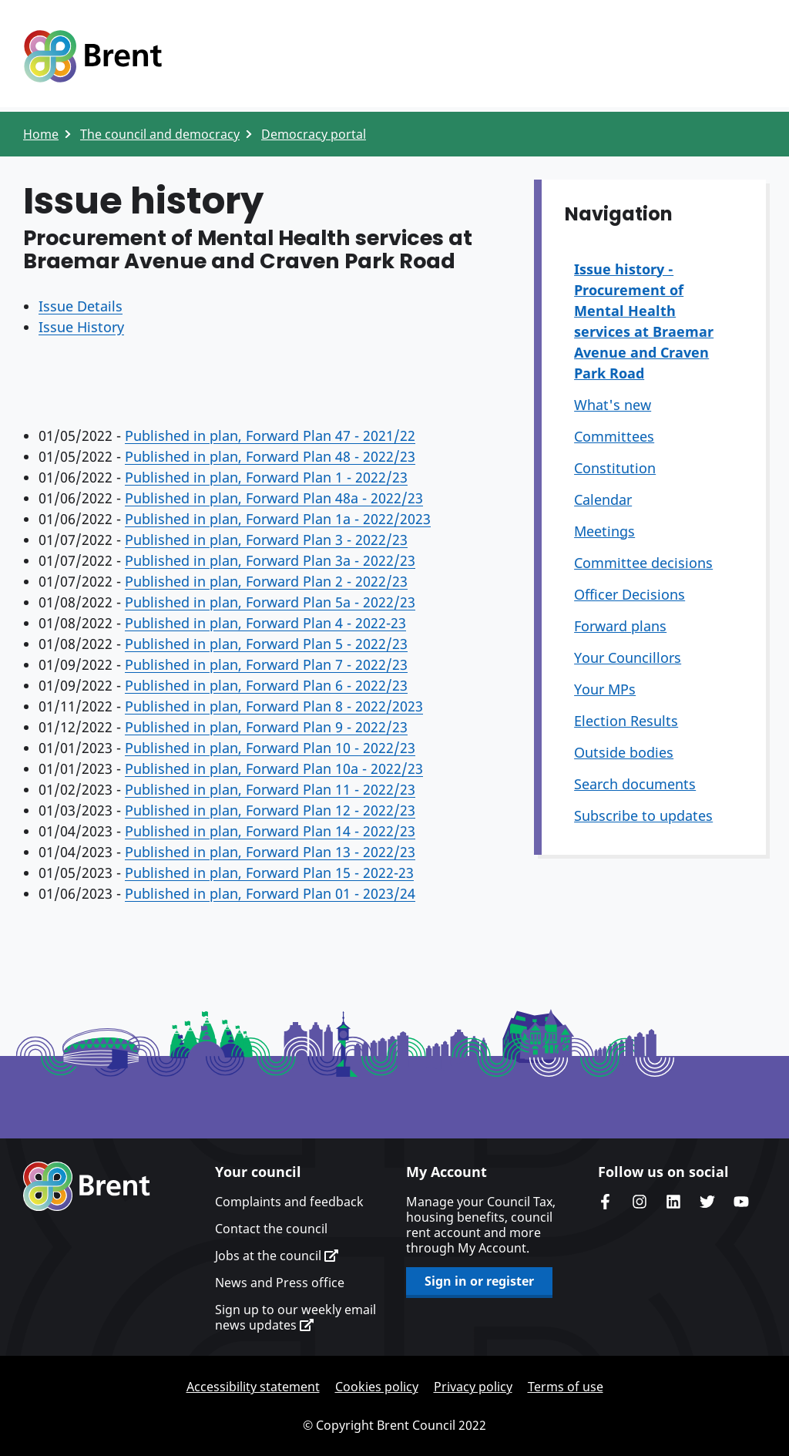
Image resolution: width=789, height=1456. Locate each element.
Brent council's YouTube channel (741, 1201)
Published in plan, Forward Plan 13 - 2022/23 (270, 851)
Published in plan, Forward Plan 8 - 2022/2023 (274, 706)
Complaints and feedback (289, 1201)
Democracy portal (313, 134)
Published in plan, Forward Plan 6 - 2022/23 (266, 685)
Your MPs (605, 689)
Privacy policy (473, 1386)
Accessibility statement (253, 1386)
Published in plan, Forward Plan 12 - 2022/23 (270, 810)
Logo (92, 56)
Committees (614, 436)
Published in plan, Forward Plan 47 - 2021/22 (270, 435)
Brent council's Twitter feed (707, 1201)
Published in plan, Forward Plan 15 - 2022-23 (269, 872)
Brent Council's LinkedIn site (673, 1201)
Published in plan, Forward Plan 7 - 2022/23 (266, 664)
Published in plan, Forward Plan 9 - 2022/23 (266, 727)
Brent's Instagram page (639, 1201)
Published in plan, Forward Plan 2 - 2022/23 (266, 581)
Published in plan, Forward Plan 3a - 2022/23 (270, 560)
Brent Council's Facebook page (605, 1201)
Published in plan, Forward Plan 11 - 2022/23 (270, 789)
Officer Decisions (629, 594)
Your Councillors (627, 657)
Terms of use (565, 1386)
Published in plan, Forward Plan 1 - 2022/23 (266, 477)
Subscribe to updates (643, 815)
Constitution (615, 468)
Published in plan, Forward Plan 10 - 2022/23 (270, 747)
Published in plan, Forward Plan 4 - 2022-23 (265, 623)
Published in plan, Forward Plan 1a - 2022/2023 (278, 518)
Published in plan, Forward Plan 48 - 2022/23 (270, 456)
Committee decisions (643, 562)
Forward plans (620, 626)
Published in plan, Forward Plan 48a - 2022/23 (274, 498)
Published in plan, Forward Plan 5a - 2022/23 (270, 602)
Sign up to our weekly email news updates (295, 1317)
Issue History (81, 327)
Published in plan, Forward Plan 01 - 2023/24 (270, 893)
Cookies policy (376, 1386)
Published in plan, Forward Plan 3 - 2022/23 (266, 539)
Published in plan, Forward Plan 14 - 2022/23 (270, 831)
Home (41, 134)
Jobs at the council (276, 1255)
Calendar (603, 499)
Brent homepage (86, 1186)
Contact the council (271, 1228)
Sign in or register (479, 1281)
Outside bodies (623, 752)
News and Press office (279, 1282)
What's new (612, 404)
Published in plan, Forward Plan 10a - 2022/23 (274, 768)
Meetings (604, 531)
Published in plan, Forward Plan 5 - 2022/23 (266, 643)
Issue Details (81, 306)
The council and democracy (160, 134)
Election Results (626, 720)
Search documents (635, 784)
